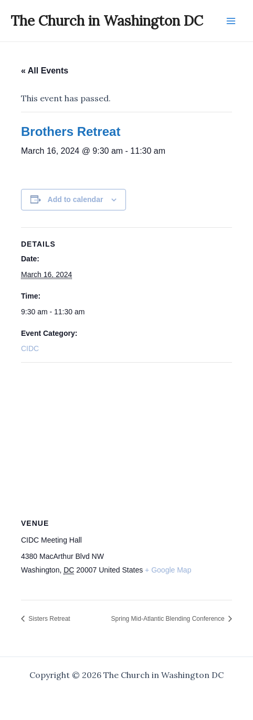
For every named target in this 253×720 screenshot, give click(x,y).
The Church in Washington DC (106, 20)
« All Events (44, 70)
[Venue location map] (126, 438)
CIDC (30, 348)
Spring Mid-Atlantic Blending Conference (168, 618)
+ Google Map (168, 570)
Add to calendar (75, 199)
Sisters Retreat (48, 618)
